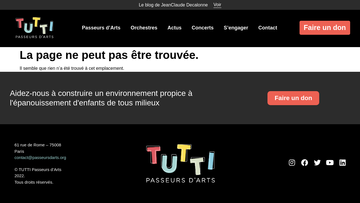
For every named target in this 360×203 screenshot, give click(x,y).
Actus (174, 28)
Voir (217, 4)
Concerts (202, 28)
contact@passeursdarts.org (40, 157)
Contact (267, 28)
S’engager (236, 28)
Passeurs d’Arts (101, 28)
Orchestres (143, 28)
